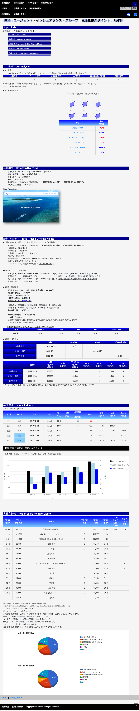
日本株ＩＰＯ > (20, 8)
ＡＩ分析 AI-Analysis (17, 35)
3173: (77, 144)
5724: (77, 129)
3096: (77, 139)
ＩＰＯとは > (32, 3)
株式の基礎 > (19, 3)
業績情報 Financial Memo (19, 49)
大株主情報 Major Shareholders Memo (24, 53)
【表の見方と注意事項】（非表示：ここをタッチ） (24, 449)
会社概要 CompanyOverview (20, 39)
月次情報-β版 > (35, 8)
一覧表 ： (6, 8)
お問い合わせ (17, 708)
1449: (77, 134)
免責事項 (5, 708)
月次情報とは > (47, 3)
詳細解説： (6, 14)
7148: (77, 154)
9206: (77, 149)
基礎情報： (6, 3)
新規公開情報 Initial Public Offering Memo (25, 44)
